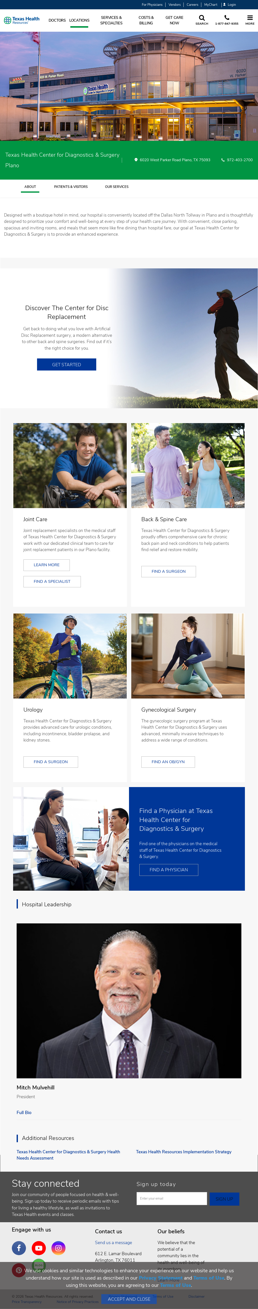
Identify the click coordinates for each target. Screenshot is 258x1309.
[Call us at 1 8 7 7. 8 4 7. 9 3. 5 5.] (227, 20)
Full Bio (24, 1113)
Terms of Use (208, 1278)
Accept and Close (129, 1299)
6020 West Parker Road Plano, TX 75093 (175, 160)
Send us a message (113, 1243)
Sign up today (156, 1184)
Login (229, 5)
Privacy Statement (161, 1278)
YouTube (40, 1244)
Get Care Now (174, 20)
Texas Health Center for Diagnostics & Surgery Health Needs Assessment (68, 1155)
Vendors (175, 5)
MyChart (210, 5)
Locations (79, 20)
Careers (192, 5)
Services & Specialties (111, 20)
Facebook (20, 1244)
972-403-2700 (240, 160)
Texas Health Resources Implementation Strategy (184, 1152)
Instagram (60, 1244)
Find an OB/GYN (168, 762)
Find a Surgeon (169, 571)
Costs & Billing (146, 20)
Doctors (57, 20)
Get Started (66, 365)
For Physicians (152, 5)
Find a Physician (169, 870)
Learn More (46, 565)
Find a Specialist (52, 581)
